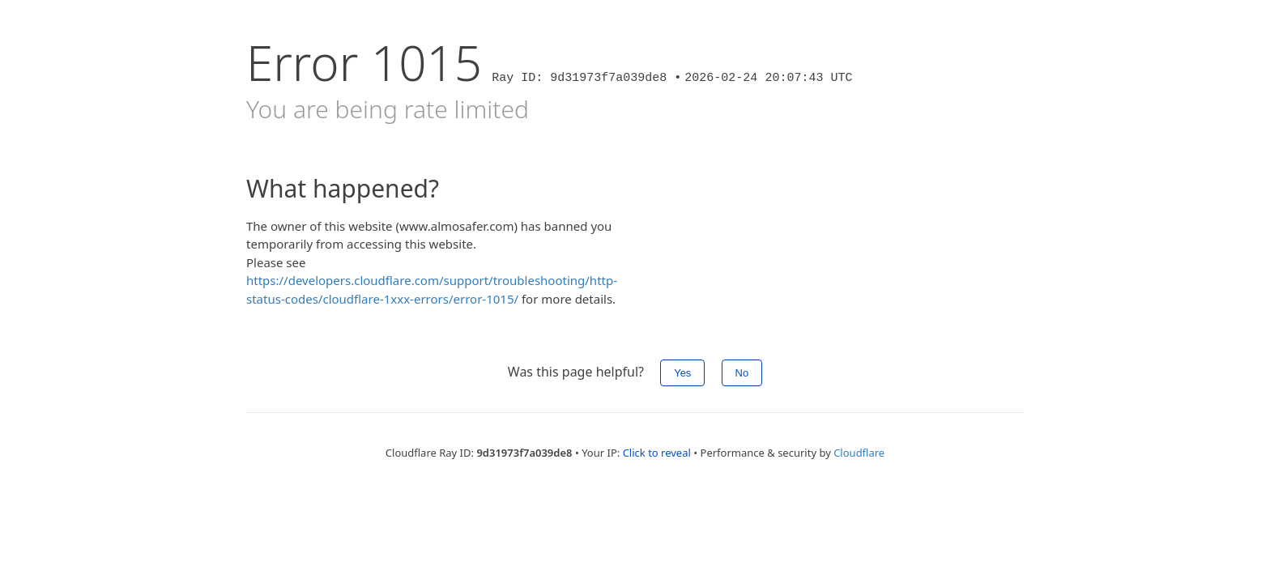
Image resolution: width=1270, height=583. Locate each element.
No (742, 373)
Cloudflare (858, 452)
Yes (682, 373)
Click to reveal (657, 452)
